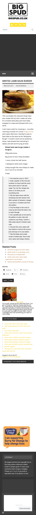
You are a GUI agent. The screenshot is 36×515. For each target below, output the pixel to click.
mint (11, 280)
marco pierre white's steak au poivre (17, 340)
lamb (5, 280)
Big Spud (20, 302)
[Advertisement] (18, 52)
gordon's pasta (9, 346)
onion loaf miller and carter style (15, 324)
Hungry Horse (28, 132)
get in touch (14, 471)
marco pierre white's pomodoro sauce (17, 337)
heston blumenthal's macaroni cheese (17, 342)
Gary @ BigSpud (21, 85)
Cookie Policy (19, 505)
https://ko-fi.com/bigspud (11, 357)
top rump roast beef (11, 331)
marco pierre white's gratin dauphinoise (18, 344)
